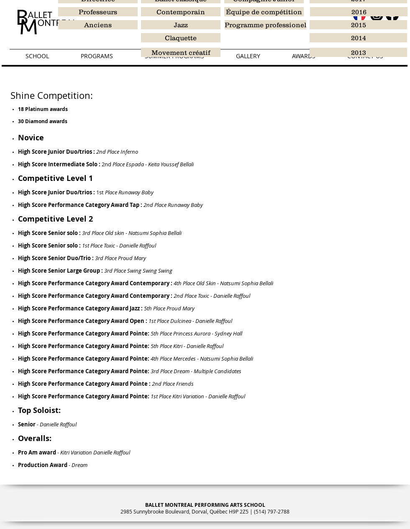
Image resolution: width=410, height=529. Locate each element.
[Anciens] (98, 24)
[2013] (358, 52)
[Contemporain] (180, 11)
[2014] (358, 37)
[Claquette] (180, 37)
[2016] (358, 11)
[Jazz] (180, 24)
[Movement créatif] (180, 52)
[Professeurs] (98, 11)
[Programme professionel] (265, 24)
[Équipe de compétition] (264, 11)
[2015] (358, 24)
